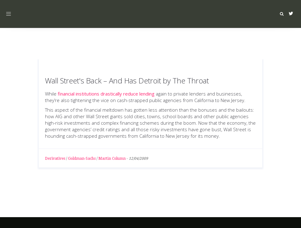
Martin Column (112, 158)
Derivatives (55, 158)
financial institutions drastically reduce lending (106, 94)
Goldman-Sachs (82, 158)
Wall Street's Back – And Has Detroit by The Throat (127, 80)
